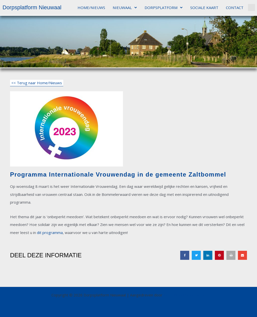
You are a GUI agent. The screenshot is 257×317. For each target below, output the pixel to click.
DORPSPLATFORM (164, 8)
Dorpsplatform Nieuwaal (32, 7)
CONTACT (234, 7)
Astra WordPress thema (184, 294)
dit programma (50, 232)
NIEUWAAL (125, 8)
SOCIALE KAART (204, 7)
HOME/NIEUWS (91, 7)
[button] (251, 7)
